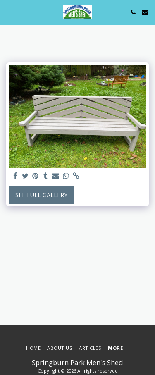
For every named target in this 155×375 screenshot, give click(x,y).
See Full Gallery (41, 195)
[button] (9, 11)
